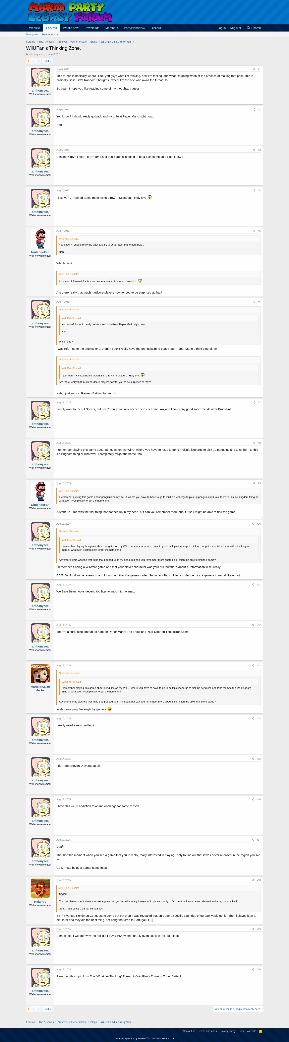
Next (46, 60)
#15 (259, 759)
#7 (259, 402)
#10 (259, 523)
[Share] (254, 69)
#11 (259, 584)
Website (34, 28)
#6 (259, 301)
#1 (259, 69)
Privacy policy (228, 1031)
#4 (259, 190)
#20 (259, 969)
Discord (156, 28)
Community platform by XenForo (144, 1038)
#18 (259, 880)
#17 (259, 839)
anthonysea (36, 54)
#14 (259, 718)
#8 (259, 442)
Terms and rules (207, 1031)
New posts (32, 34)
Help (241, 1031)
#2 (259, 109)
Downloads (91, 28)
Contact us (189, 1031)
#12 (259, 625)
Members (111, 28)
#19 (259, 929)
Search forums (50, 34)
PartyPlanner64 (134, 28)
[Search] (254, 28)
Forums (51, 28)
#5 (259, 230)
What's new (70, 28)
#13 (259, 665)
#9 (259, 483)
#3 (259, 150)
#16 (259, 799)
